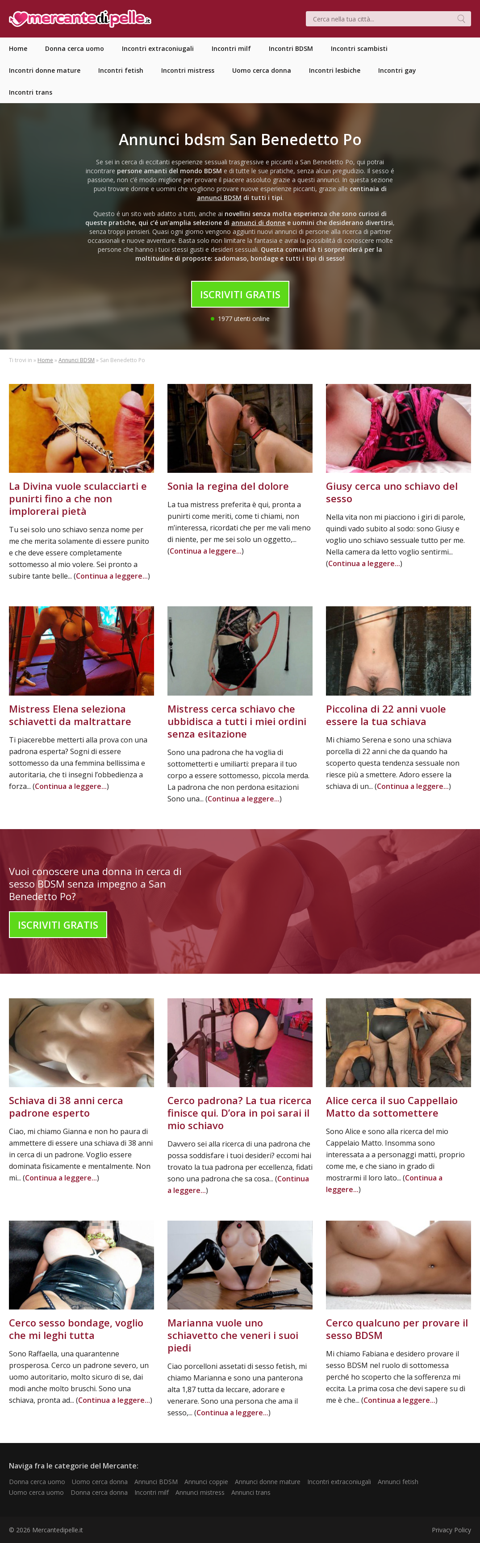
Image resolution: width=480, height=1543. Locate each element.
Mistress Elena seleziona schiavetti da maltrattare (70, 715)
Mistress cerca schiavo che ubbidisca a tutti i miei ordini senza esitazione (236, 721)
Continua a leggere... (112, 576)
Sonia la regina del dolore (228, 485)
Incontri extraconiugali (339, 1481)
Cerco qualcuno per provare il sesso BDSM (397, 1329)
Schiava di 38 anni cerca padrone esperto (66, 1106)
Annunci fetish (398, 1481)
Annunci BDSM (76, 360)
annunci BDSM (219, 197)
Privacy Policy (451, 1530)
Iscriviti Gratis (240, 294)
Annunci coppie (206, 1481)
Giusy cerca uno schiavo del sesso (392, 492)
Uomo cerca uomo (36, 1492)
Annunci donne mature (268, 1481)
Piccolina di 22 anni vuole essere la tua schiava (386, 715)
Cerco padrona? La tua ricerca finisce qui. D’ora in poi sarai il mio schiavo (239, 1112)
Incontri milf (151, 1492)
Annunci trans (251, 1492)
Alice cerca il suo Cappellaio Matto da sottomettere (392, 1106)
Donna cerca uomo (37, 1481)
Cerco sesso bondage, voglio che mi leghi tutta (76, 1329)
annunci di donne (258, 222)
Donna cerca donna (99, 1492)
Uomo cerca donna (100, 1481)
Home (45, 360)
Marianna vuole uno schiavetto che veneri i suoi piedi (232, 1335)
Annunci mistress (200, 1492)
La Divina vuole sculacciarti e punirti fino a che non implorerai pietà (78, 498)
